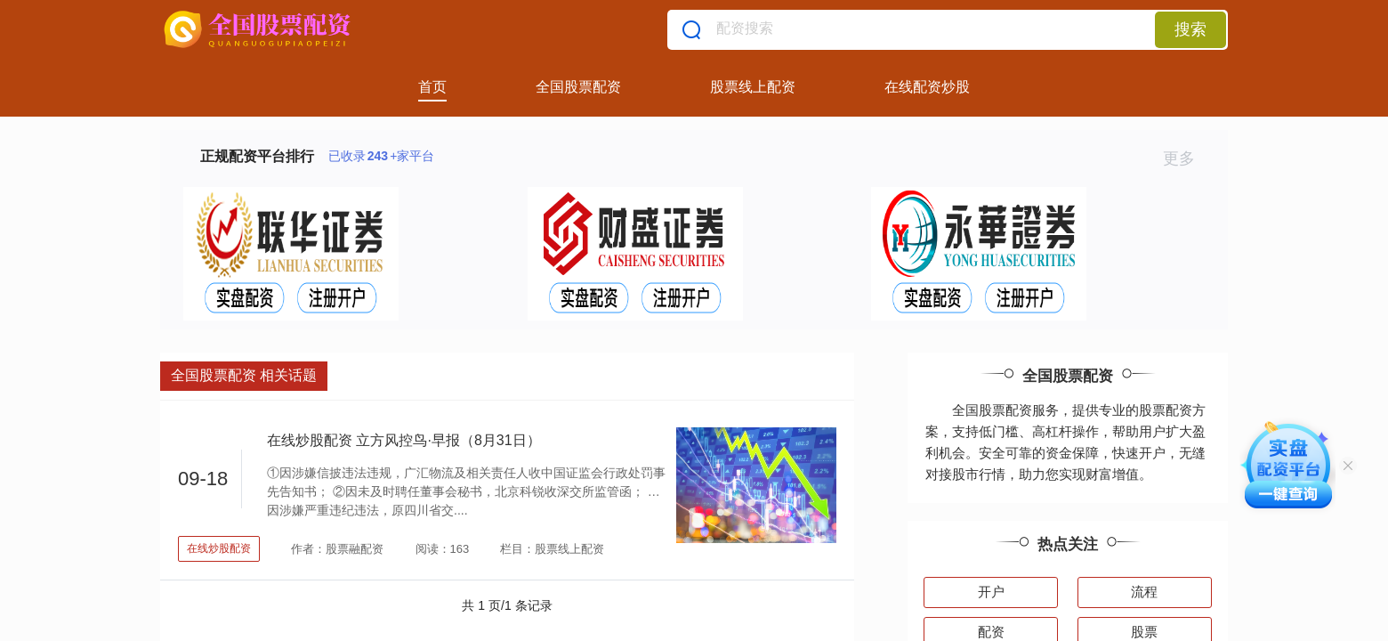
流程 (1144, 591)
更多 (1186, 158)
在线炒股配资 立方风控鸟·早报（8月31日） (404, 440)
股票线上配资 (752, 86)
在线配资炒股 (927, 86)
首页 (432, 86)
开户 (991, 591)
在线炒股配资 (219, 548)
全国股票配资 (578, 86)
